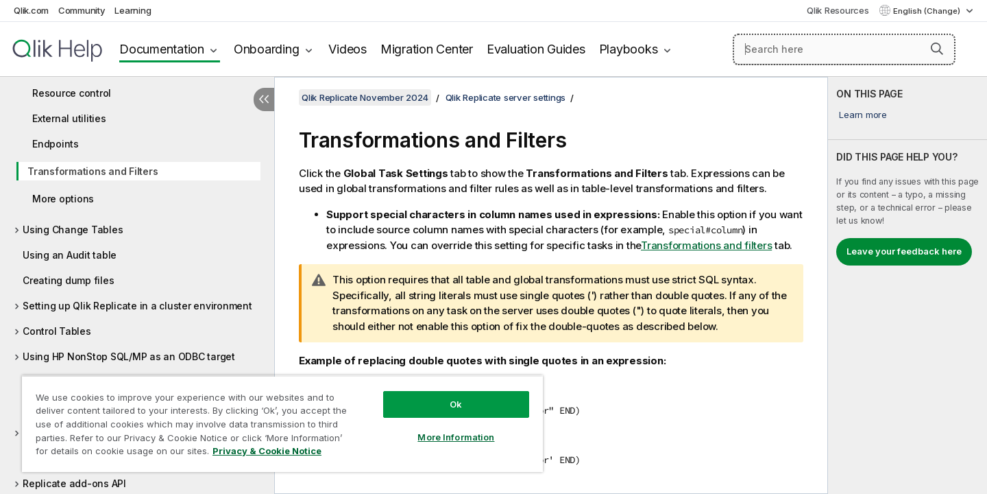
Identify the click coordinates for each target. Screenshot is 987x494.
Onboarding (267, 49)
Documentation (161, 49)
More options (63, 198)
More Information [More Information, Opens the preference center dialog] (455, 437)
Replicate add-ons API (74, 483)
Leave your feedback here (904, 251)
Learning (132, 10)
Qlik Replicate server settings (506, 97)
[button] (937, 49)
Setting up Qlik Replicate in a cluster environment (137, 305)
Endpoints (55, 144)
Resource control (71, 93)
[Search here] (844, 49)
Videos (347, 49)
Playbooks (628, 49)
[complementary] (907, 285)
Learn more (863, 114)
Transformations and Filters (92, 171)
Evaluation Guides (536, 49)
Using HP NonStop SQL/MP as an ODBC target (129, 356)
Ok (456, 404)
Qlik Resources (838, 10)
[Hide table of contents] (264, 99)
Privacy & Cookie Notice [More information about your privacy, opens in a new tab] (266, 450)
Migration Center (426, 49)
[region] (282, 423)
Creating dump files (68, 280)
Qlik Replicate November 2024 (365, 97)
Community (82, 10)
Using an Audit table (70, 255)
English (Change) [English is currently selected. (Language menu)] (927, 11)
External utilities (69, 118)
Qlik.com (31, 10)
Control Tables (57, 331)
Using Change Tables (73, 229)
